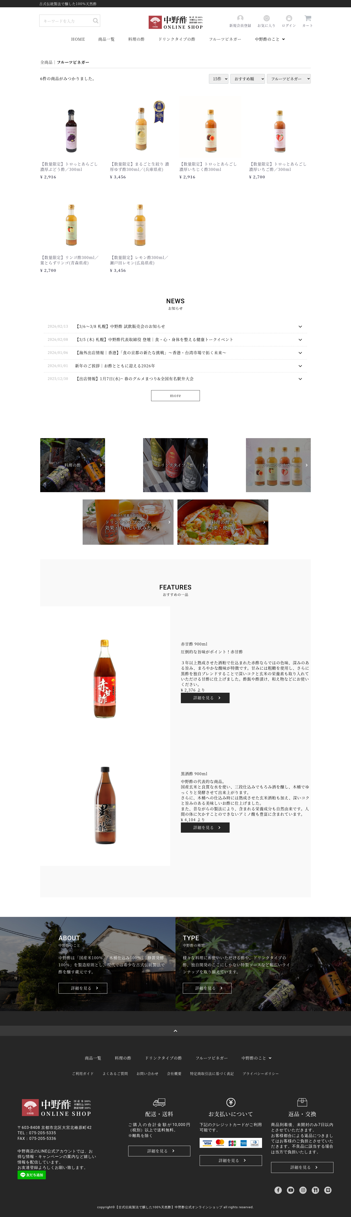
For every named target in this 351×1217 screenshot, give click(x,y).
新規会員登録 (240, 21)
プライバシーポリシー (261, 1073)
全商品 (46, 62)
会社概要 (174, 1073)
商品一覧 (106, 39)
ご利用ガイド (83, 1073)
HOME (78, 39)
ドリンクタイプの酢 (176, 39)
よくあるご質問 (115, 1073)
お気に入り (266, 21)
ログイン (289, 21)
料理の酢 (136, 39)
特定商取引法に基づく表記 (212, 1073)
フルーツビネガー (225, 39)
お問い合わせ (147, 1073)
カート (307, 21)
